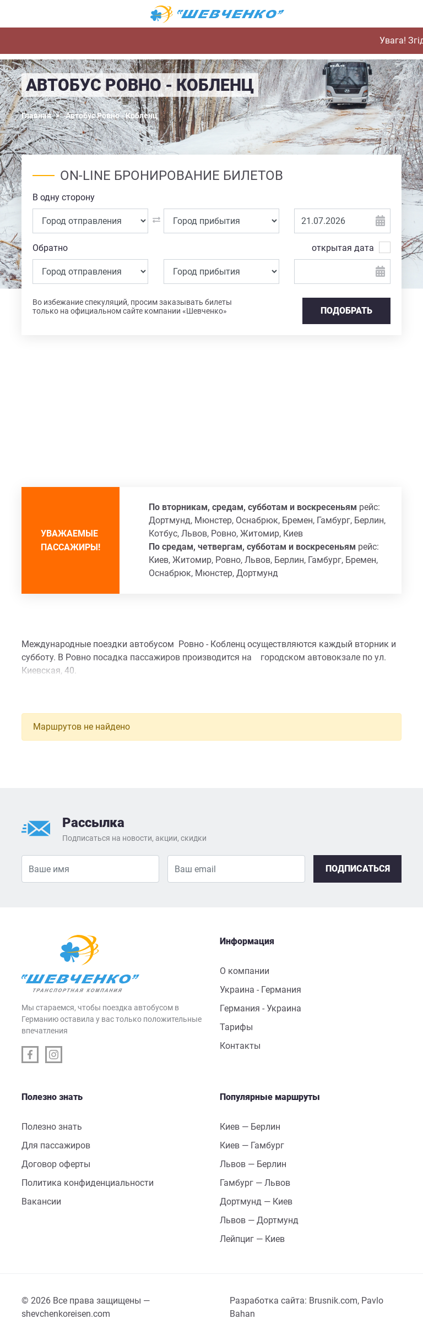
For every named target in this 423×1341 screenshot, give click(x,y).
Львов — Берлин (253, 1164)
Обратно (50, 248)
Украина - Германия (260, 989)
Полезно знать (51, 1126)
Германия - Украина (260, 1008)
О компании (244, 971)
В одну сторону (63, 197)
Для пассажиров (55, 1145)
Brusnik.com (333, 1300)
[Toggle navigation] (35, 14)
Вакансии (41, 1201)
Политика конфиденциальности (87, 1183)
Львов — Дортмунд (259, 1220)
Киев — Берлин (250, 1126)
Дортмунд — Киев (256, 1201)
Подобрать (346, 310)
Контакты (240, 1046)
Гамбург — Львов (255, 1183)
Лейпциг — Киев (252, 1239)
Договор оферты (55, 1164)
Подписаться (358, 868)
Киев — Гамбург (252, 1145)
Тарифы (236, 1027)
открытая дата (343, 247)
